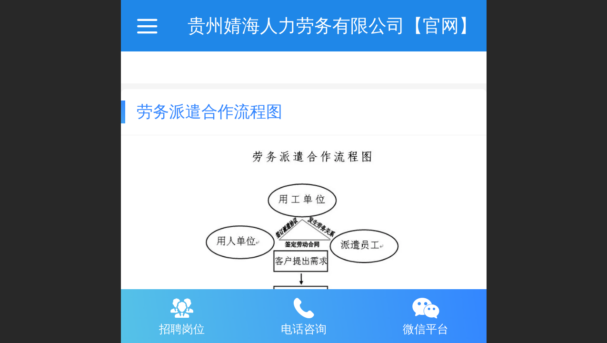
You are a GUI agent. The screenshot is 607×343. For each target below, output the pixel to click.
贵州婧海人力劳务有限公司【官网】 (332, 25)
